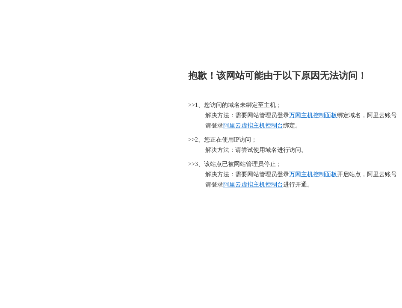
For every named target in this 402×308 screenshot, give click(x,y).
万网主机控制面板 (313, 115)
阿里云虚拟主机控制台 (253, 125)
